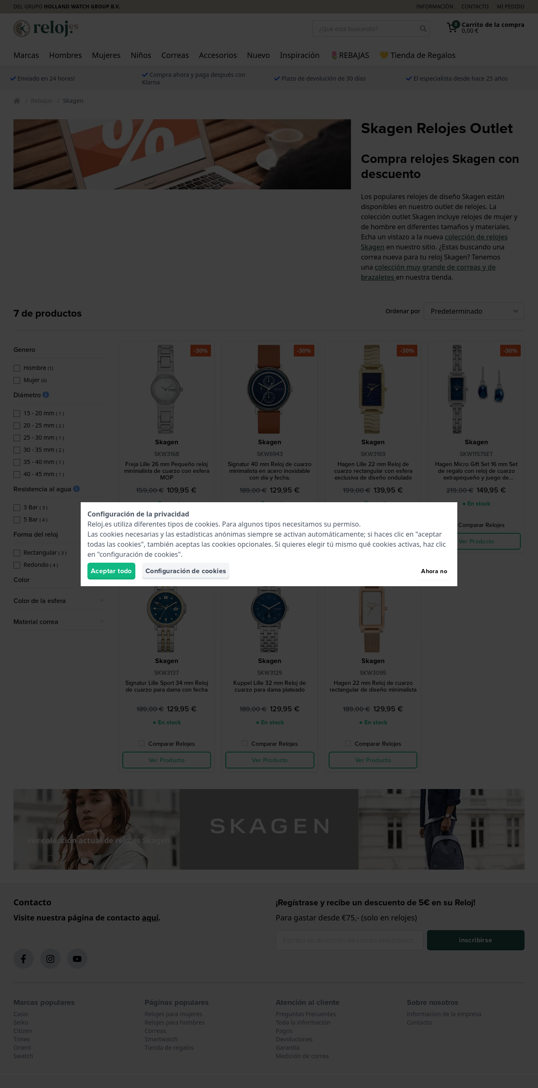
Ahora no (434, 571)
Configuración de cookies (186, 571)
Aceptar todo (111, 571)
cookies (206, 524)
